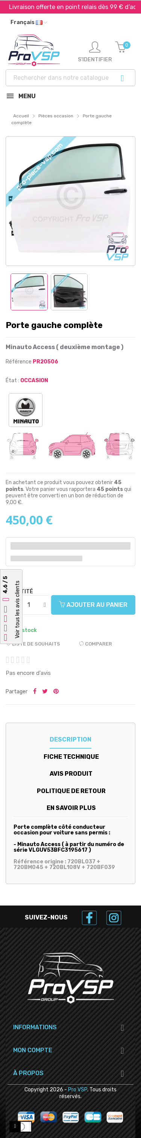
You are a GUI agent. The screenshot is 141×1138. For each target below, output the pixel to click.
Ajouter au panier (93, 604)
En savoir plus (71, 807)
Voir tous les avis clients (17, 609)
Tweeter (45, 692)
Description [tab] (70, 739)
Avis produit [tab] (71, 773)
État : (12, 380)
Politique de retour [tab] (71, 791)
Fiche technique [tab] (71, 756)
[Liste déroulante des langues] (29, 23)
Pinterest (56, 692)
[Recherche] (70, 77)
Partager (34, 692)
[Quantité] (28, 605)
